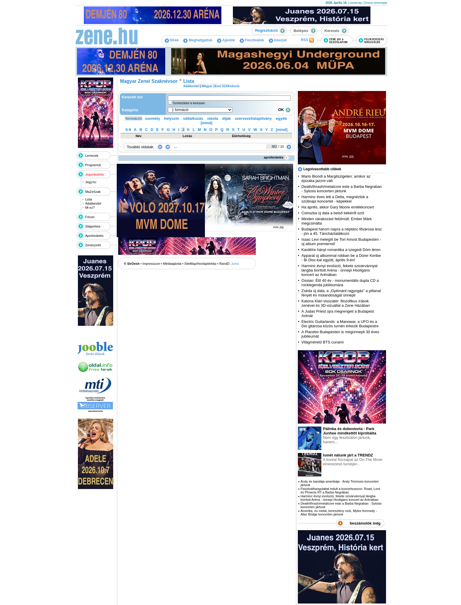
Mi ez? (90, 207)
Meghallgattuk (197, 40)
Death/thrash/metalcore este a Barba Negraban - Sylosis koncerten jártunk (341, 188)
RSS (307, 40)
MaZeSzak (93, 191)
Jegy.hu (90, 182)
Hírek (172, 40)
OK (284, 109)
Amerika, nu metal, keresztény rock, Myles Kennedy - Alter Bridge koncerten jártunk (338, 512)
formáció (134, 118)
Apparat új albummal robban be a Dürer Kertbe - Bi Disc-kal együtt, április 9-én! (341, 257)
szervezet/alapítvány (253, 118)
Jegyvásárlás (94, 174)
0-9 (128, 129)
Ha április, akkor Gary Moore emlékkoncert (337, 207)
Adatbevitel (93, 203)
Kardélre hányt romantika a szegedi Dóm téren (340, 249)
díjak (226, 118)
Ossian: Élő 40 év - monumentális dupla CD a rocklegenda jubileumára (340, 282)
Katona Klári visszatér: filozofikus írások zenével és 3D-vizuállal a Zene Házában (335, 303)
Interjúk (278, 40)
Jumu (235, 263)
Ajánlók (226, 40)
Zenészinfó (93, 245)
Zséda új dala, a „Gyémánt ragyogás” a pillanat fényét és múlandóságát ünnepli (341, 293)
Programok (93, 165)
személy (152, 118)
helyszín (171, 118)
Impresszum (151, 263)
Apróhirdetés (94, 235)
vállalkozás (193, 118)
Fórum (90, 217)
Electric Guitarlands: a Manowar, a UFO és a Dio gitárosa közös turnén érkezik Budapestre (339, 323)
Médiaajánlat (172, 263)
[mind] (206, 123)
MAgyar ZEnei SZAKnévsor (220, 86)
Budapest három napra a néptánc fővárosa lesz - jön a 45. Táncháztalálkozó (341, 231)
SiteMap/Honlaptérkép (200, 263)
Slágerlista (92, 226)
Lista (88, 199)
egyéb (281, 118)
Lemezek (91, 155)
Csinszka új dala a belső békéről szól (332, 213)
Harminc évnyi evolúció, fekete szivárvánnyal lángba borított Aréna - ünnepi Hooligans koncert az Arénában (339, 270)
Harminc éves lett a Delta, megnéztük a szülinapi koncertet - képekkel (334, 199)
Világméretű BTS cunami (322, 342)
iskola (212, 118)
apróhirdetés (276, 157)
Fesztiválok (252, 40)
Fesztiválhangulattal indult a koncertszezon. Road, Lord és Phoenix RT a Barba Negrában (340, 490)
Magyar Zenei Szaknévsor (149, 81)
